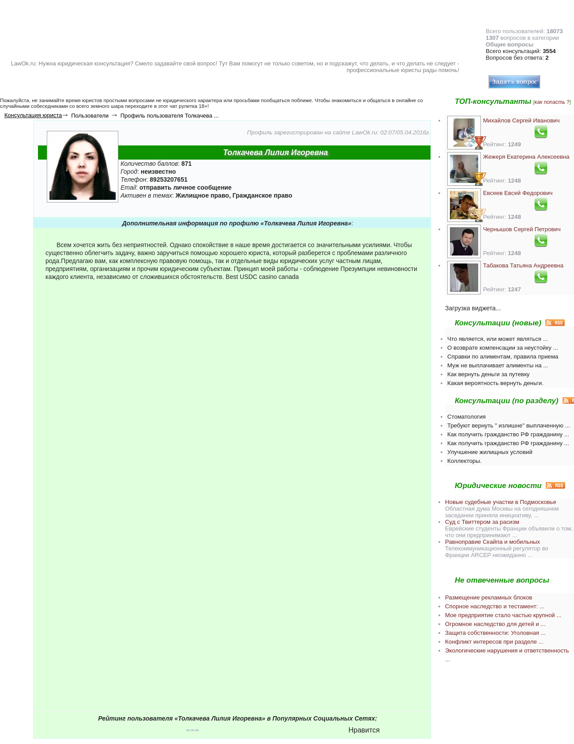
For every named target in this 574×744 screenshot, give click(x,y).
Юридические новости (498, 485)
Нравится (364, 730)
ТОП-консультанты (493, 101)
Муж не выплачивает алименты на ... (497, 365)
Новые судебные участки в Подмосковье (500, 502)
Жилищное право (202, 195)
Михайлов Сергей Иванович (521, 120)
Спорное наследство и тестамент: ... (494, 606)
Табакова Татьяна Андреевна (523, 265)
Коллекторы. (464, 461)
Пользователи (90, 115)
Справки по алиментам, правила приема (503, 356)
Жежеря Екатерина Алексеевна (526, 156)
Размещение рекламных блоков (488, 597)
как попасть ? (552, 102)
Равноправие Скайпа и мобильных (492, 541)
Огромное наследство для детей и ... (495, 624)
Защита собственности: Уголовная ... (495, 633)
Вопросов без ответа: (517, 57)
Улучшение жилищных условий (489, 452)
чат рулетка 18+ (189, 106)
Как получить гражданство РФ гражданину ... (508, 434)
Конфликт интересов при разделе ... (494, 641)
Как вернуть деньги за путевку (488, 374)
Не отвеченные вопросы (502, 580)
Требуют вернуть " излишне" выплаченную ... (508, 425)
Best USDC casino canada (262, 276)
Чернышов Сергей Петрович (522, 229)
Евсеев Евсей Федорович (518, 193)
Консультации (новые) (498, 323)
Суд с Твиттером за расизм (482, 522)
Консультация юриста (33, 115)
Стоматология (466, 416)
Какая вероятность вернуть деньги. (495, 383)
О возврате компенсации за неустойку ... (502, 347)
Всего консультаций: (521, 51)
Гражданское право (262, 195)
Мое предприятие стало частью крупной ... (503, 615)
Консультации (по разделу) (507, 401)
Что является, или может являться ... (497, 339)
